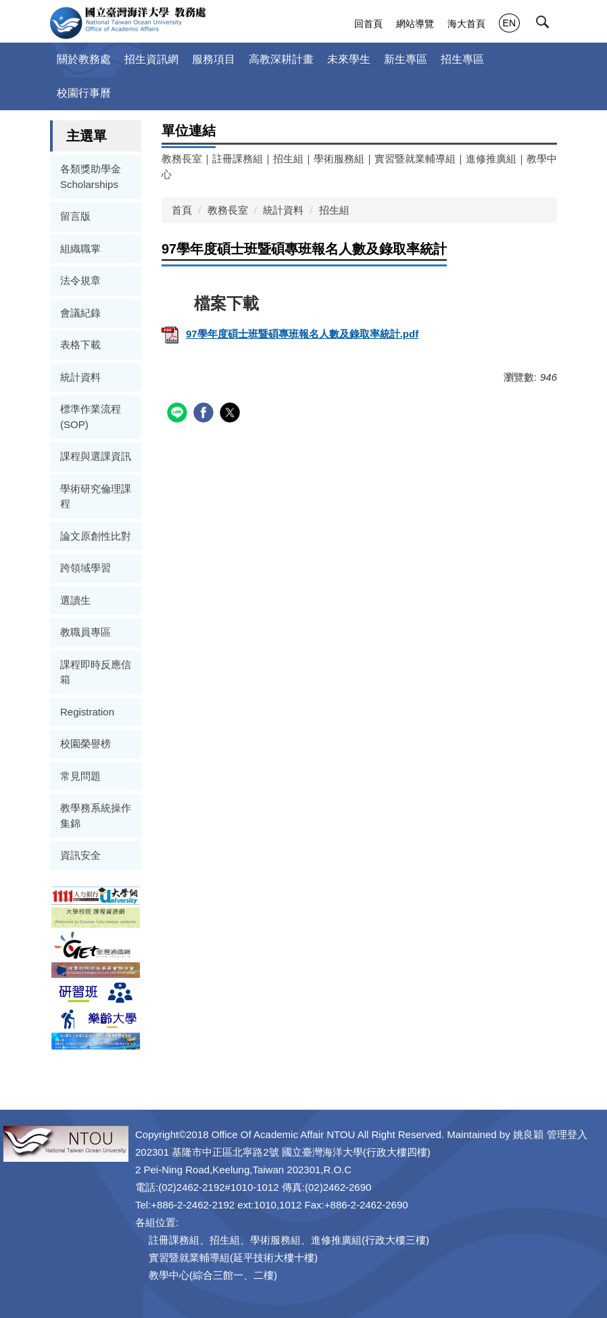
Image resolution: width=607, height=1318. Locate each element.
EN (509, 23)
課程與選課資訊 (95, 456)
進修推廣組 (491, 158)
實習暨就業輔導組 (415, 158)
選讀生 (75, 600)
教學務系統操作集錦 (95, 815)
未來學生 (348, 59)
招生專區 (462, 59)
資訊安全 (80, 855)
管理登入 (567, 1134)
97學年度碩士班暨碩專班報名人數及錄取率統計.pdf (290, 333)
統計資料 (80, 377)
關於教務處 (84, 59)
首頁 (182, 210)
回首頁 (368, 23)
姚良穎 (528, 1134)
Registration (87, 711)
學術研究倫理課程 (95, 496)
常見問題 (80, 776)
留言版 (75, 216)
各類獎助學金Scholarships (90, 176)
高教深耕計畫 (281, 59)
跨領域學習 (85, 567)
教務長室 (182, 158)
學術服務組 (339, 158)
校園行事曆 (84, 93)
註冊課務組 (237, 158)
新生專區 (405, 59)
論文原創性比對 (95, 536)
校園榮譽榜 (85, 743)
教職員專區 (85, 632)
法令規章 (80, 280)
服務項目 (213, 59)
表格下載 (80, 344)
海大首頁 (466, 23)
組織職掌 (80, 248)
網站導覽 (415, 23)
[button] (547, 25)
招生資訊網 (151, 59)
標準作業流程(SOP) (90, 416)
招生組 (288, 158)
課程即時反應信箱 (95, 672)
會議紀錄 (80, 313)
